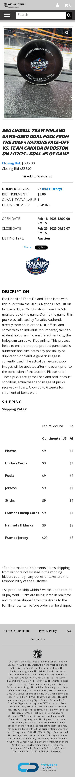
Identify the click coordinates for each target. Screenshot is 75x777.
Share (27, 247)
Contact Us (37, 639)
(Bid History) (52, 189)
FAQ (68, 631)
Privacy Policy (48, 631)
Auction (44, 238)
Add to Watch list (37, 176)
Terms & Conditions (17, 631)
